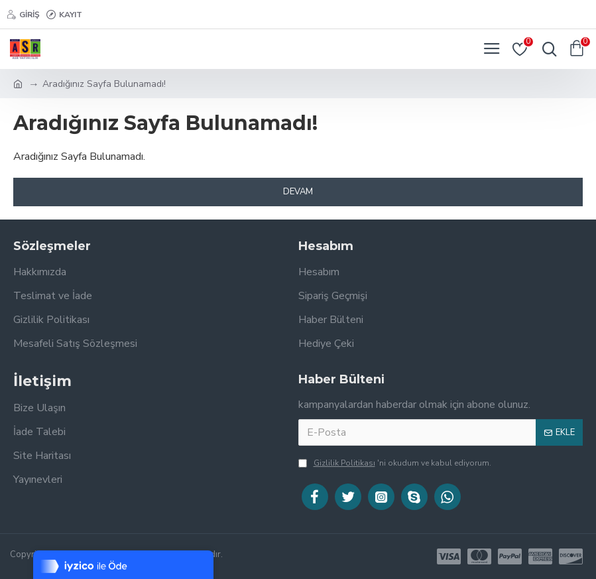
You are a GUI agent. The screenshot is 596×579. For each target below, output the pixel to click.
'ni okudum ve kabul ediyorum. (394, 463)
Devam (298, 192)
